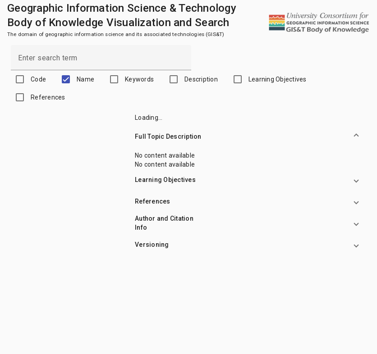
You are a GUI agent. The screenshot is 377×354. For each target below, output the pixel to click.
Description (201, 79)
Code (38, 79)
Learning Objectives (277, 79)
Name (85, 79)
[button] (252, 136)
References (48, 97)
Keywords (139, 79)
